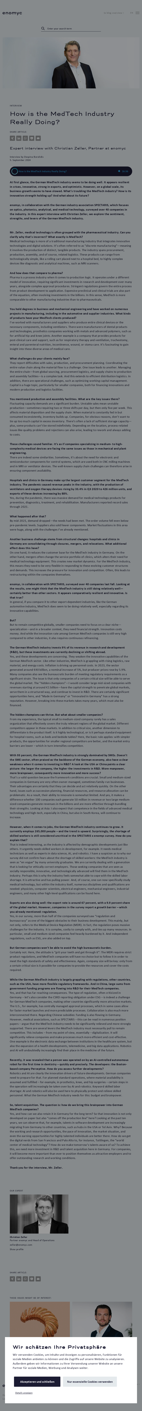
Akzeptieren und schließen (37, 1382)
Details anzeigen (24, 1392)
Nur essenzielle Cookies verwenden (90, 1382)
